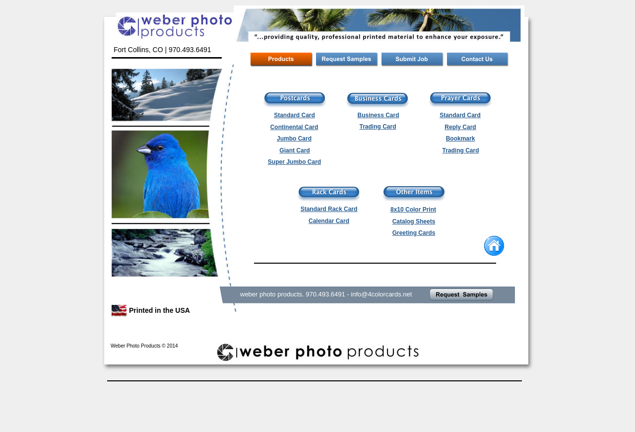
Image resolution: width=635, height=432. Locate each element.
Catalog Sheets (414, 221)
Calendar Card (329, 220)
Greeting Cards (414, 232)
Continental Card (294, 127)
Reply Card (460, 127)
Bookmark (460, 138)
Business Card (378, 115)
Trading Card (460, 150)
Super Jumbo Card (294, 161)
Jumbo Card (294, 138)
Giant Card (294, 150)
